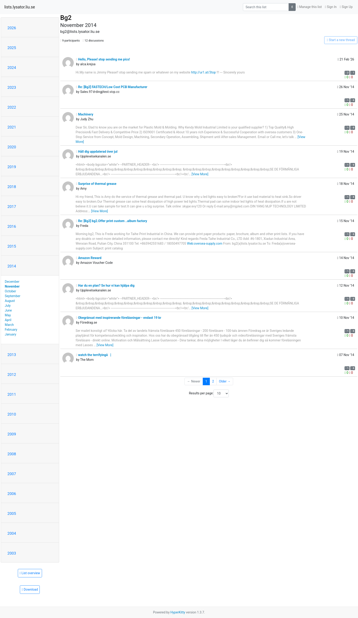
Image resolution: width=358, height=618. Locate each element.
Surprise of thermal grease (96, 184)
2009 (12, 434)
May (8, 315)
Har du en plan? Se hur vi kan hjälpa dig (105, 285)
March (9, 325)
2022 (12, 107)
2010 (12, 414)
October (10, 291)
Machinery (84, 114)
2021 (12, 127)
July (8, 305)
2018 (12, 186)
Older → (225, 381)
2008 (12, 454)
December (12, 281)
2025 (12, 47)
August (10, 301)
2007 (12, 473)
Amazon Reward (88, 258)
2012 (12, 374)
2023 (12, 87)
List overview (30, 573)
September (12, 296)
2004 (12, 533)
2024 (12, 67)
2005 (12, 513)
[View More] (200, 174)
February (11, 329)
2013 (12, 354)
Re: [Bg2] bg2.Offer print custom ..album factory (111, 221)
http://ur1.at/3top (203, 72)
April (8, 320)
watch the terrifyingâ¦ (93, 355)
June (8, 310)
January (10, 334)
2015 (12, 246)
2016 (12, 226)
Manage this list (309, 7)
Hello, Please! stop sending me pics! (103, 59)
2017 (12, 206)
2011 (12, 394)
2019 (12, 167)
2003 (12, 553)
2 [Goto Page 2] (213, 381)
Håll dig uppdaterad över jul (96, 151)
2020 (12, 147)
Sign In (331, 7)
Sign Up (346, 7)
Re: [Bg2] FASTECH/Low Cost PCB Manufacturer (111, 87)
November (12, 286)
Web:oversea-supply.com (204, 243)
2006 (12, 493)
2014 (12, 266)
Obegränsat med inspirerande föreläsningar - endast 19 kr (118, 317)
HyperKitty (177, 612)
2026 (12, 28)
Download (30, 589)
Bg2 (65, 17)
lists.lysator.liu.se (19, 7)
